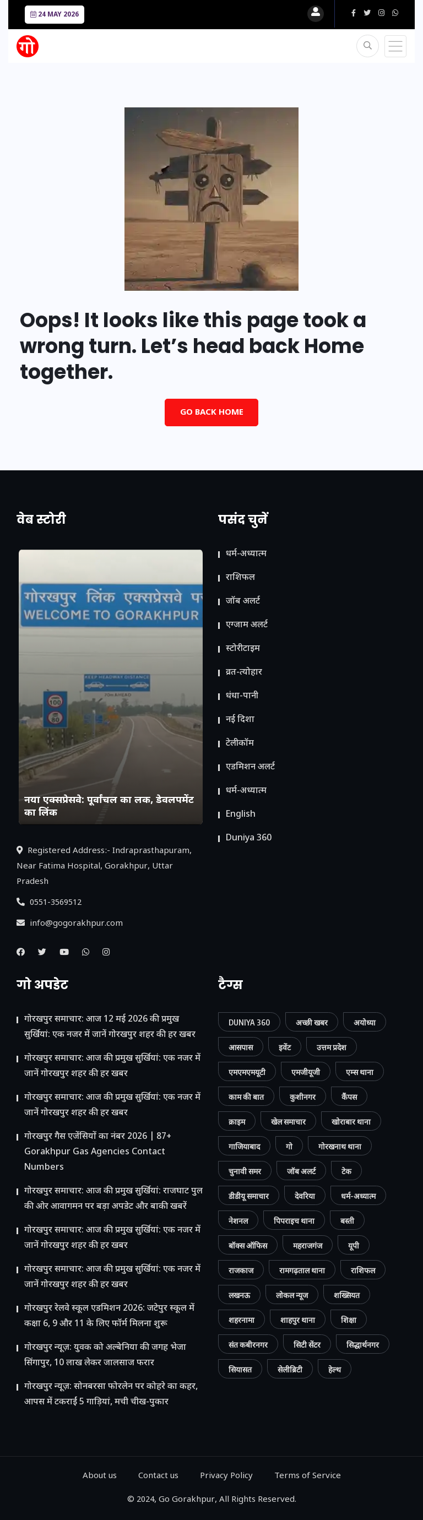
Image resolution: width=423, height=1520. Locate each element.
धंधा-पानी (242, 696)
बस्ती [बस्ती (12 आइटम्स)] (347, 1220)
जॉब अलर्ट (243, 601)
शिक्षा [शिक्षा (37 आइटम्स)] (348, 1319)
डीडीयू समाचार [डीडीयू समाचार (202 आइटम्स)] (249, 1196)
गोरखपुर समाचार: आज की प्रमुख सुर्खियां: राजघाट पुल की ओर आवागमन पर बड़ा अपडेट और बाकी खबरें (113, 1199)
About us (100, 1476)
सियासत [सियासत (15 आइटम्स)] (240, 1369)
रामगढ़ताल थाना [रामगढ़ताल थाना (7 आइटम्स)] (302, 1270)
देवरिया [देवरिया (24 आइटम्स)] (305, 1196)
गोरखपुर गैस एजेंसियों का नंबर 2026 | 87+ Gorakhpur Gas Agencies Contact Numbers (97, 1152)
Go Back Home (211, 413)
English (241, 815)
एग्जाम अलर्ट (247, 625)
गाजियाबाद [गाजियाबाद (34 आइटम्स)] (244, 1146)
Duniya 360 (249, 838)
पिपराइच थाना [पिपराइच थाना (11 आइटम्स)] (294, 1220)
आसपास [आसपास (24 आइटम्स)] (241, 1047)
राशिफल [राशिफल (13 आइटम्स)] (363, 1270)
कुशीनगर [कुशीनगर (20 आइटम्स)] (303, 1096)
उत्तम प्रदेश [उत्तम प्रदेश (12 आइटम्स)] (331, 1047)
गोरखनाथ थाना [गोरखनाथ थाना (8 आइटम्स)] (339, 1146)
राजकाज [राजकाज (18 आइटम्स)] (241, 1270)
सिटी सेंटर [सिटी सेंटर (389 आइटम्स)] (307, 1344)
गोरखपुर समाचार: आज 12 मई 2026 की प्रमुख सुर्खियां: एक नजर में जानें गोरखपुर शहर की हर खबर (110, 1027)
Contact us (158, 1476)
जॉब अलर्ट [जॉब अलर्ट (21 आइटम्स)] (301, 1171)
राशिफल (240, 578)
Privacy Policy (226, 1476)
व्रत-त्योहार (244, 672)
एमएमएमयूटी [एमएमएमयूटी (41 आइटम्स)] (247, 1072)
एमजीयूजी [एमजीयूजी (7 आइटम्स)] (305, 1072)
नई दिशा (240, 720)
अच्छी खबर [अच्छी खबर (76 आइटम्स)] (312, 1022)
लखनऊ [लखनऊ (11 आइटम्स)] (239, 1295)
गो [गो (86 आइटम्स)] (289, 1146)
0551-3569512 (49, 903)
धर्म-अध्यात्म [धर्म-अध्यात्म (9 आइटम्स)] (358, 1196)
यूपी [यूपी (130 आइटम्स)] (353, 1245)
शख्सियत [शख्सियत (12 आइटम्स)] (347, 1295)
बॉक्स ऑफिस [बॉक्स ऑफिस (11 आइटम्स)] (248, 1245)
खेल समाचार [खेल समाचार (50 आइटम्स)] (288, 1121)
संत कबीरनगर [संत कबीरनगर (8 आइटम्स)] (248, 1344)
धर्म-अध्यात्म (246, 554)
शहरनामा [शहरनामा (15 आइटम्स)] (241, 1319)
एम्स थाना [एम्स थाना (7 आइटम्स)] (359, 1072)
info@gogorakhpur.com (70, 924)
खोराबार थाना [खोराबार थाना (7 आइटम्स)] (351, 1121)
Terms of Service (307, 1476)
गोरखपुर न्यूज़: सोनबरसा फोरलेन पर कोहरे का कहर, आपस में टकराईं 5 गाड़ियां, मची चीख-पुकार (111, 1394)
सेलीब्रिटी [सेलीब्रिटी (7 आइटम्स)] (290, 1369)
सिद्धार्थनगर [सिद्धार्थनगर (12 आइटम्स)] (362, 1344)
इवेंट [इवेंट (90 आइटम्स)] (285, 1047)
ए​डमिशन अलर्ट (250, 767)
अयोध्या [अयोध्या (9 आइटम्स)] (365, 1022)
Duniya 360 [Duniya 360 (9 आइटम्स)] (249, 1022)
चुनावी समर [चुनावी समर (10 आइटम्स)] (245, 1171)
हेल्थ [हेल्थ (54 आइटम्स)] (334, 1369)
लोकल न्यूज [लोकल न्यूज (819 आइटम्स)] (292, 1295)
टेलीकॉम (240, 744)
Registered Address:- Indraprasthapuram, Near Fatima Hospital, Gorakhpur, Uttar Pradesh (104, 866)
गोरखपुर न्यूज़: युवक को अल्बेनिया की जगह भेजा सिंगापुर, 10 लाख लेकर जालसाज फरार (105, 1355)
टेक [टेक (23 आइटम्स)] (346, 1171)
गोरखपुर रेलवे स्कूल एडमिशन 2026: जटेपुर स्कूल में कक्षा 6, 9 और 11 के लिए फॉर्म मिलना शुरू (109, 1316)
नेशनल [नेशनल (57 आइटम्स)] (238, 1220)
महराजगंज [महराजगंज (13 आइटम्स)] (307, 1245)
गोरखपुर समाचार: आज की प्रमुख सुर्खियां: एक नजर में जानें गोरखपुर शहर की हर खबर (112, 1066)
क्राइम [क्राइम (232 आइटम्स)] (237, 1121)
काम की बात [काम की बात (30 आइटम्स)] (246, 1096)
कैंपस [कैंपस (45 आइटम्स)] (349, 1096)
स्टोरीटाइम (243, 649)
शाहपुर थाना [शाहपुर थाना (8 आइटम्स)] (297, 1319)
